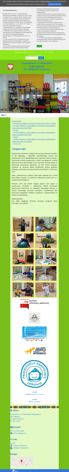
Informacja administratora (34, 55)
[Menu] (34, 115)
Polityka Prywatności (18, 445)
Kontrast (51, 52)
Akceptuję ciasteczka (55, 4)
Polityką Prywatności (46, 1)
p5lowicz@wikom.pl (18, 433)
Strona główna (18, 52)
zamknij (39, 46)
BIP (12, 443)
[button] (2, 93)
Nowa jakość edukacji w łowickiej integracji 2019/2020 (31, 123)
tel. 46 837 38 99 (17, 431)
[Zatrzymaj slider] (34, 111)
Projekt (53, 123)
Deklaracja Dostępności (19, 448)
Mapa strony (26, 52)
